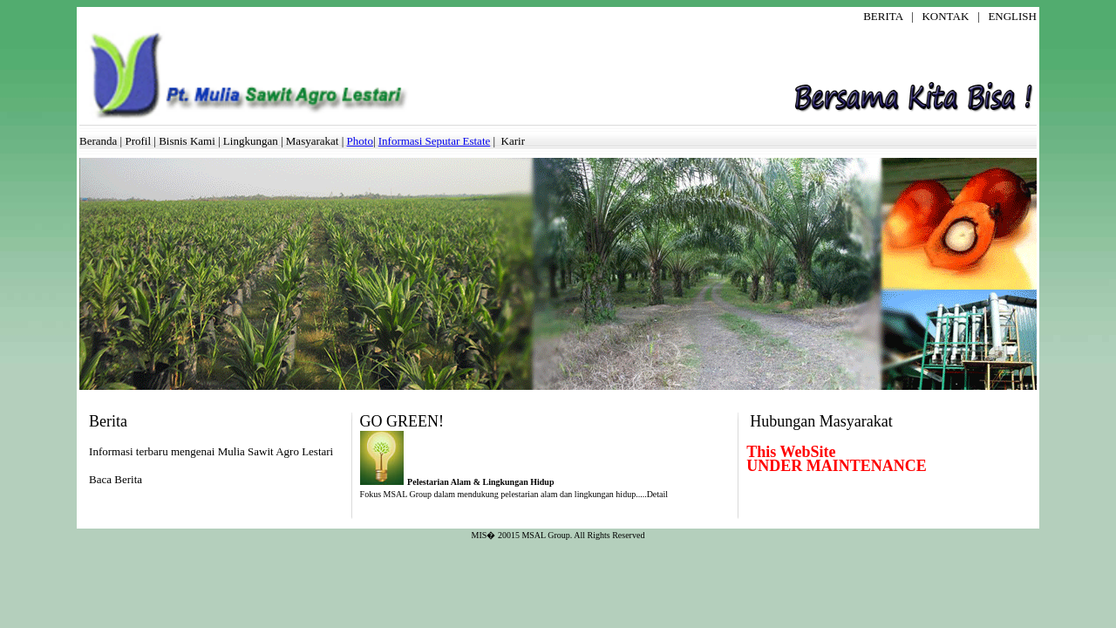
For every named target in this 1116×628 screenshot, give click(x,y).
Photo (360, 140)
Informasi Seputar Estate (434, 140)
